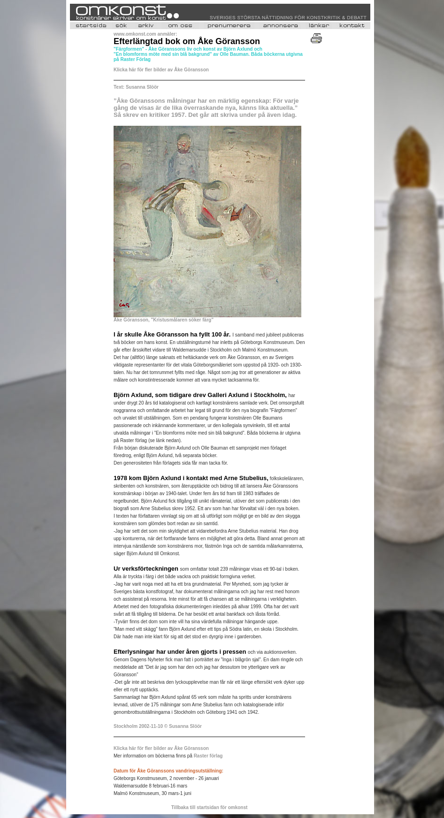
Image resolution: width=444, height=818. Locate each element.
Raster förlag (208, 755)
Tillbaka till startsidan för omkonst (209, 807)
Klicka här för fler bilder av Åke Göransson (161, 69)
